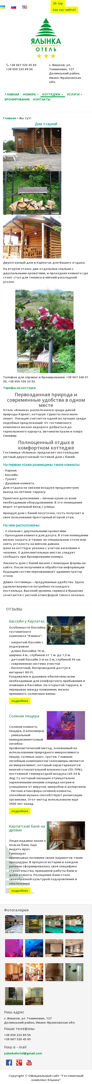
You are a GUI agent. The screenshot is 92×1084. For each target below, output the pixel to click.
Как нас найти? (64, 10)
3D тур (58, 3)
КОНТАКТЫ (41, 99)
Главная (9, 118)
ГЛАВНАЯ (12, 94)
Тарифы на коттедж (19, 388)
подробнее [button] (19, 701)
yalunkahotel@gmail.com (23, 1053)
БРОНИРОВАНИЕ (17, 99)
